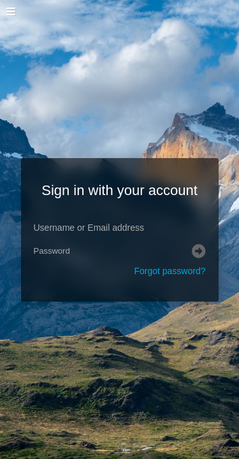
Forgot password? (169, 271)
